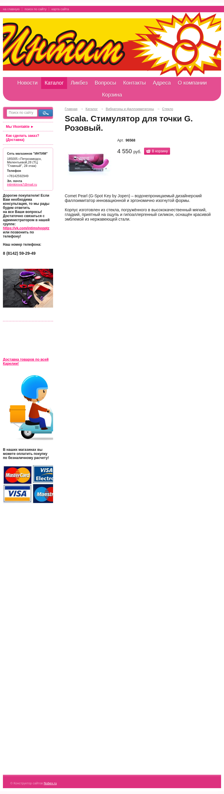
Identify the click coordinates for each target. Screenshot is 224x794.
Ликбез (79, 83)
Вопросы (105, 83)
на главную (11, 9)
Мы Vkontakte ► (20, 127)
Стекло (167, 109)
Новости (27, 83)
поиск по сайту (35, 9)
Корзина (112, 95)
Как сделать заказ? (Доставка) (22, 138)
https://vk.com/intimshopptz (26, 228)
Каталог (54, 83)
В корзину (160, 151)
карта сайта (60, 9)
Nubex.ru (50, 783)
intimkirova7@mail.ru (22, 184)
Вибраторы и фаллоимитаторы (130, 109)
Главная (71, 109)
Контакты (134, 83)
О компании (192, 83)
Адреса (162, 83)
